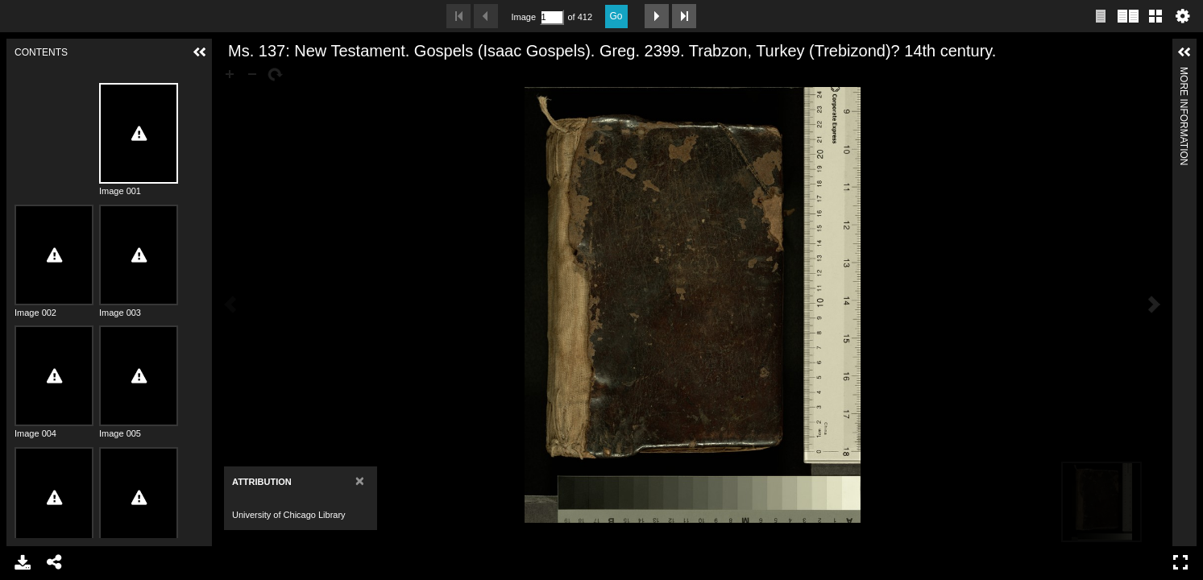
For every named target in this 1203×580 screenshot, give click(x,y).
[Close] (360, 480)
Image (524, 17)
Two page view (1128, 16)
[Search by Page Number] (552, 17)
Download (22, 562)
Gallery (1155, 16)
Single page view (1101, 16)
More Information (1183, 74)
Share (55, 562)
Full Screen (1180, 562)
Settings (1183, 16)
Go (616, 16)
